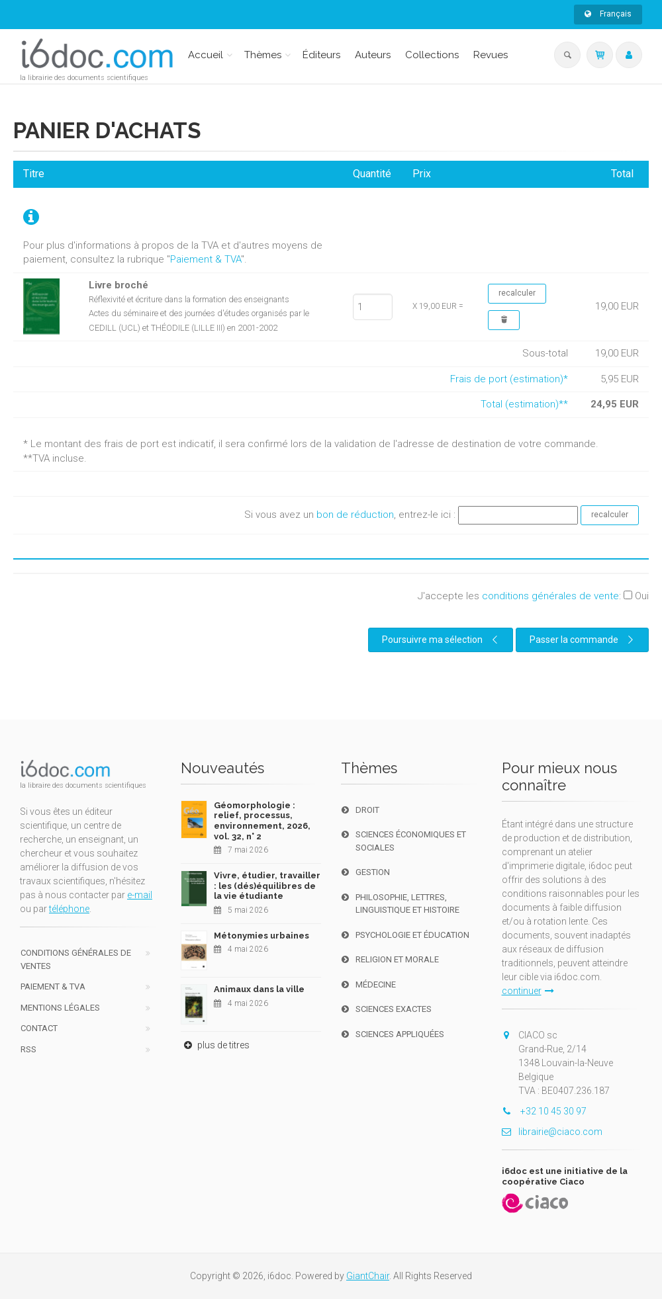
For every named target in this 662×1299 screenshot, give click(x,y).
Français (608, 14)
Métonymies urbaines (261, 936)
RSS (28, 1049)
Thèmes (262, 55)
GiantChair (367, 1276)
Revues (490, 55)
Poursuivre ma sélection (441, 639)
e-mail (139, 895)
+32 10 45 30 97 (544, 1111)
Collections (432, 55)
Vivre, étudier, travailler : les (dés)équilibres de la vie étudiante (267, 885)
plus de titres (215, 1045)
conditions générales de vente (550, 596)
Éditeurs (321, 55)
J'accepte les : (533, 596)
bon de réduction (355, 515)
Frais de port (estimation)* (509, 379)
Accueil (205, 55)
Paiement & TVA (205, 259)
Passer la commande (583, 639)
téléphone (69, 908)
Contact (39, 1028)
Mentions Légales (60, 1008)
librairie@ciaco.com (552, 1131)
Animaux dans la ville (259, 989)
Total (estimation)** (524, 404)
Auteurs (373, 55)
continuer (528, 990)
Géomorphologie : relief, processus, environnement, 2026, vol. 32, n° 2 (262, 820)
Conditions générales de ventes (76, 959)
